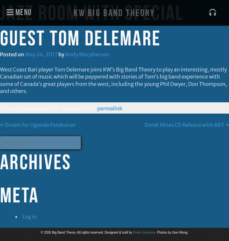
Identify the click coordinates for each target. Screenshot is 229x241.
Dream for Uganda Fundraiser (38, 125)
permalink (109, 108)
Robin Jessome (144, 232)
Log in (29, 216)
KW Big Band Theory (114, 12)
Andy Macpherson (87, 54)
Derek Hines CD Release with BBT (187, 125)
